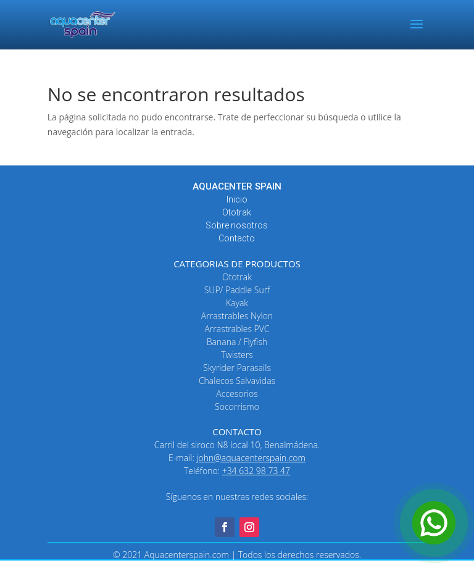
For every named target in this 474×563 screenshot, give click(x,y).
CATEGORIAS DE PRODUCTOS (237, 263)
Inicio (237, 199)
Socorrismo (237, 406)
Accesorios (236, 393)
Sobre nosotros (237, 225)
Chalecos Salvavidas (237, 380)
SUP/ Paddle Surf (237, 290)
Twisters (237, 355)
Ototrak (236, 212)
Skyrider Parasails (237, 367)
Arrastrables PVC (236, 329)
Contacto (236, 238)
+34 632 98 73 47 (256, 471)
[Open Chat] (433, 522)
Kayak (237, 303)
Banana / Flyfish (237, 342)
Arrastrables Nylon (237, 316)
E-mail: (237, 458)
